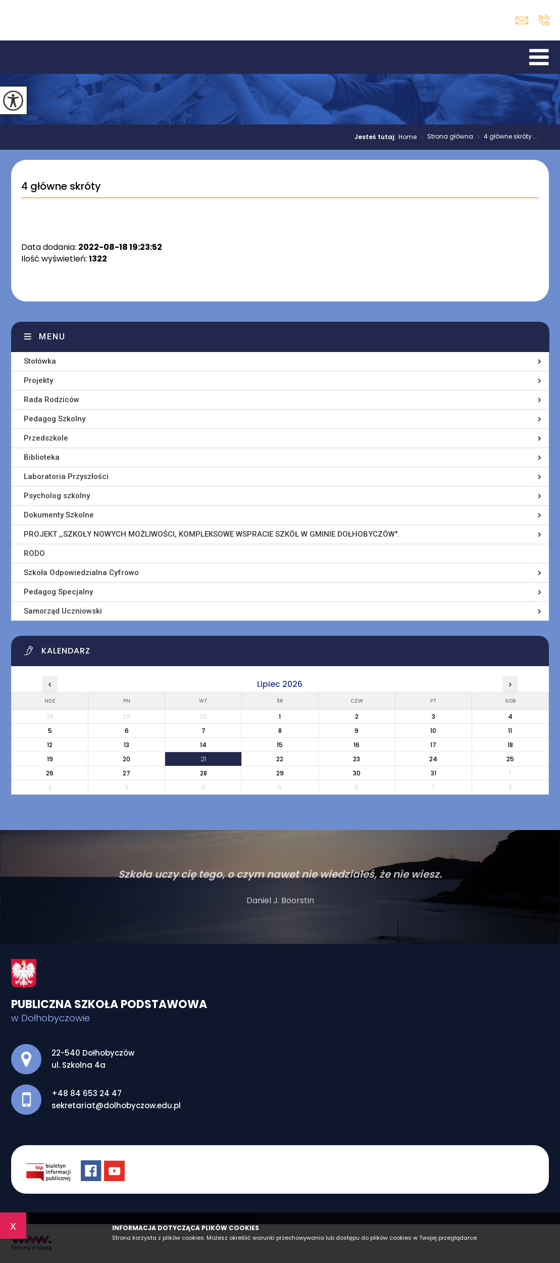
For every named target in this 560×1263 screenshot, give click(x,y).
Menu (52, 336)
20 (126, 759)
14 (203, 745)
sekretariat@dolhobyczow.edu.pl (522, 20)
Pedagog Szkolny (54, 418)
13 (126, 745)
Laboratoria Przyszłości (66, 476)
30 (357, 773)
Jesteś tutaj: (376, 137)
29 (280, 773)
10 (433, 730)
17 (433, 745)
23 (356, 759)
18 (510, 745)
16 (356, 745)
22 (279, 759)
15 (280, 745)
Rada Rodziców (51, 399)
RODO (34, 553)
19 (50, 759)
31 (433, 773)
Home (407, 137)
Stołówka (40, 361)
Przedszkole (46, 438)
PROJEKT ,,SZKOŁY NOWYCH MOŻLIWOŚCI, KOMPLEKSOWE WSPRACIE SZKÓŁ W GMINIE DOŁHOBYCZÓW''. (211, 534)
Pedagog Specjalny (58, 591)
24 (433, 759)
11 (510, 730)
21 (203, 759)
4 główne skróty (61, 186)
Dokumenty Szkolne (59, 514)
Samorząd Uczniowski (63, 611)
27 (126, 773)
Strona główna (445, 137)
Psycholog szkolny (57, 495)
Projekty (38, 380)
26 (50, 773)
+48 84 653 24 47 (544, 20)
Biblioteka (42, 457)
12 (50, 745)
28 (203, 773)
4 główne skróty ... (505, 137)
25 (510, 759)
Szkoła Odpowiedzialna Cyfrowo (81, 572)
